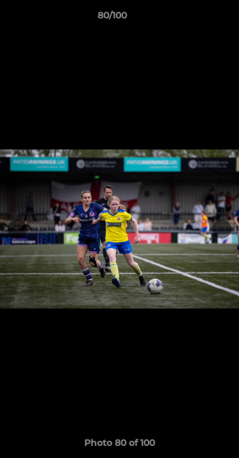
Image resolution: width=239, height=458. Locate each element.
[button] (193, 18)
